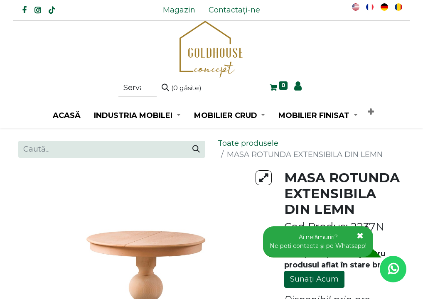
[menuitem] (179, 10)
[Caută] (182, 88)
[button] (370, 112)
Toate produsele (248, 143)
